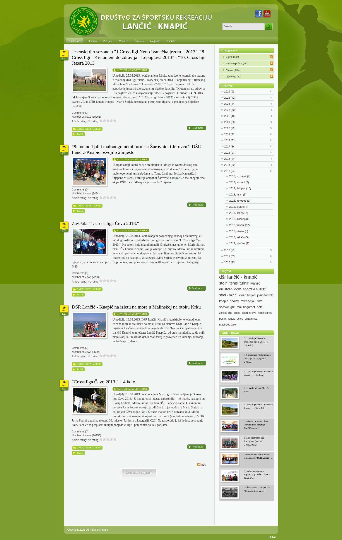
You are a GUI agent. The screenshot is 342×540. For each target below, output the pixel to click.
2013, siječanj (239, 243)
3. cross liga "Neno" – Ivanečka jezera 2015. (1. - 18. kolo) (257, 341)
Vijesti (97, 128)
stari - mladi (228, 295)
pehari (222, 318)
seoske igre (227, 307)
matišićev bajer (228, 324)
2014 (229, 164)
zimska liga (225, 312)
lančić (231, 318)
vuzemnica (251, 318)
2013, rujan (237, 194)
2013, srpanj (238, 206)
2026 (229, 91)
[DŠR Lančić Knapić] (141, 21)
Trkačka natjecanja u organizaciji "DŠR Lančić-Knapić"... (257, 474)
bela (259, 307)
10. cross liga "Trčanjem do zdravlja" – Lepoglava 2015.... (257, 358)
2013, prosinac (239, 176)
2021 (229, 122)
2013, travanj (239, 225)
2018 (229, 140)
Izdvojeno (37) (233, 76)
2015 (229, 158)
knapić (223, 301)
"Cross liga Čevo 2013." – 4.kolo (103, 381)
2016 (229, 152)
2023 (229, 109)
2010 (229, 262)
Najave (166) (232, 70)
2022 (229, 116)
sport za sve (249, 312)
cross (237, 312)
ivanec (255, 283)
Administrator (138, 70)
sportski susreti (254, 289)
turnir (243, 283)
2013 (229, 171)
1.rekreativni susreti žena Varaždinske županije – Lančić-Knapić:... (256, 424)
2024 (229, 103)
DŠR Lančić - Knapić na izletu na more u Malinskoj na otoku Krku (136, 307)
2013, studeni (239, 182)
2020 (229, 128)
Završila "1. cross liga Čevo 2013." (105, 223)
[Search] (243, 26)
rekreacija (247, 301)
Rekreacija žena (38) (236, 63)
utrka (259, 301)
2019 (229, 134)
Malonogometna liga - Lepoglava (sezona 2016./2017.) (255, 441)
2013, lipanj (238, 212)
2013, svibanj (239, 219)
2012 (229, 250)
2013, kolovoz (239, 200)
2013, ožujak (238, 231)
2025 (229, 97)
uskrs (240, 318)
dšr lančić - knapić (238, 277)
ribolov (234, 301)
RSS (201, 464)
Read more (197, 127)
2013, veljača (239, 237)
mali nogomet (246, 307)
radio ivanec (265, 312)
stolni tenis (228, 283)
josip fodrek (265, 295)
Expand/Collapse (271, 91)
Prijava (272, 536)
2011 (229, 256)
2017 (229, 146)
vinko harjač (247, 295)
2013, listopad (240, 188)
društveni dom (230, 289)
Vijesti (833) (232, 56)
